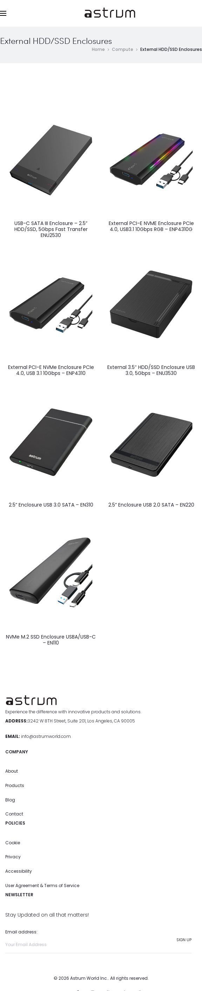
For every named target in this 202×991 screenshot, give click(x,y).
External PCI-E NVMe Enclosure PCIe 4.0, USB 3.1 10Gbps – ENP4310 (51, 370)
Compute (122, 49)
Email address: (98, 941)
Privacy (13, 857)
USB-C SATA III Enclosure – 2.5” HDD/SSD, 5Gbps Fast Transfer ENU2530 (51, 229)
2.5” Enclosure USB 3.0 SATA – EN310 (51, 505)
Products (14, 785)
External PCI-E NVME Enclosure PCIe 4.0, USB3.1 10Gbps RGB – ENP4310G (151, 226)
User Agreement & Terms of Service (42, 885)
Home (98, 49)
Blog (10, 800)
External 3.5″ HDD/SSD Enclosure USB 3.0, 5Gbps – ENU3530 (151, 370)
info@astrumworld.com (46, 736)
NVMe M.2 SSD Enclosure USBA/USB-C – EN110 (51, 640)
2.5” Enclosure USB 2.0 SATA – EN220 (151, 505)
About (11, 771)
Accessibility (18, 871)
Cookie (12, 843)
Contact (14, 814)
